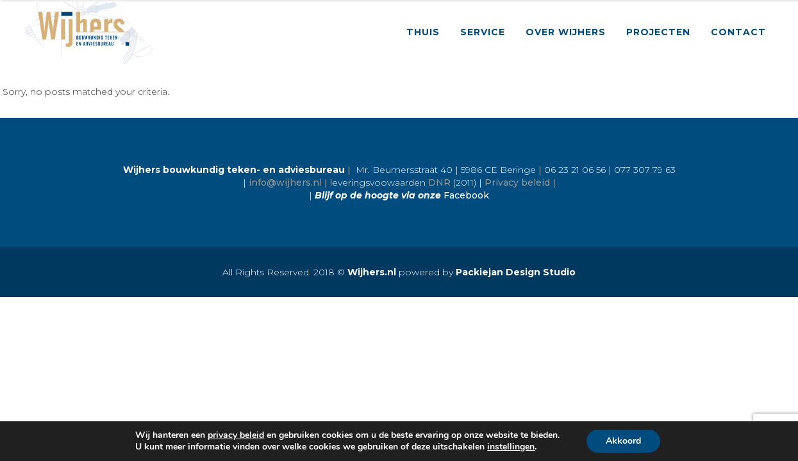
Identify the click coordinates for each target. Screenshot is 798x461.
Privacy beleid (517, 182)
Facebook (466, 195)
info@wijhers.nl (285, 182)
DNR (439, 182)
